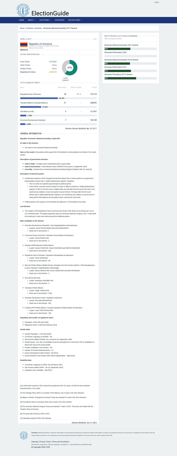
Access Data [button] (74, 20)
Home (21, 20)
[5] (50, 313)
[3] (51, 293)
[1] (91, 169)
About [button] (31, 20)
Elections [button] (44, 20)
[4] (50, 303)
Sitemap (34, 442)
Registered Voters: (28, 72)
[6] (65, 342)
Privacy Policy (45, 442)
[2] (50, 251)
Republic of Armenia (40, 44)
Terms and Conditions (60, 442)
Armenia (38, 28)
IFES (32, 444)
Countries (59, 20)
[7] (51, 370)
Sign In (157, 2)
